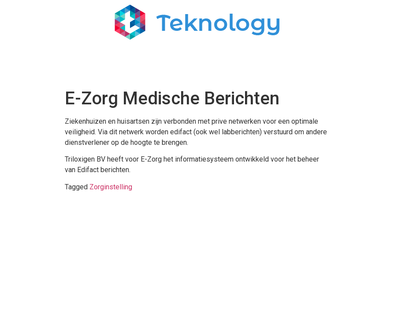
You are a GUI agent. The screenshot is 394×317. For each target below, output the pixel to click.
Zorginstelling (110, 187)
